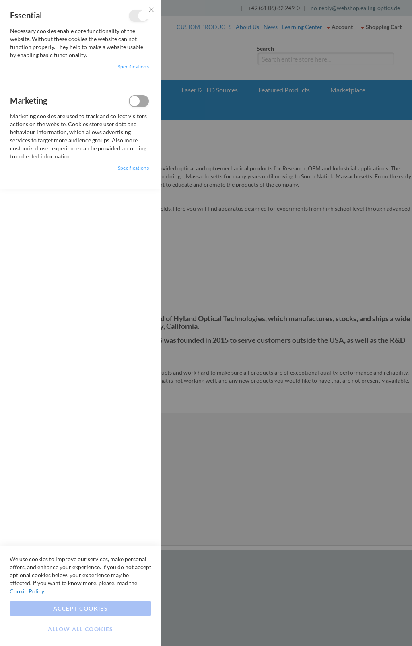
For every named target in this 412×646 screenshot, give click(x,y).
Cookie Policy (27, 591)
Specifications (133, 67)
